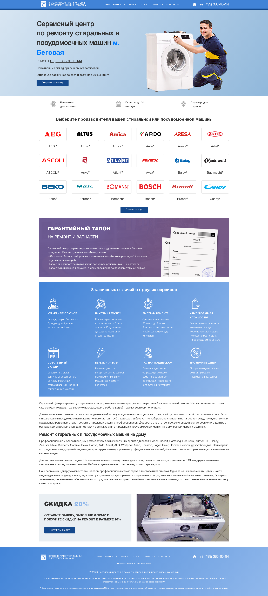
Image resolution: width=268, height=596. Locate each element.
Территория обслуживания (134, 564)
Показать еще (134, 210)
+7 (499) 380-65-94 (214, 4)
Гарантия (157, 5)
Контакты (172, 5)
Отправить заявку (52, 83)
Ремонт (133, 5)
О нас (145, 5)
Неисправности (115, 5)
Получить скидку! (60, 530)
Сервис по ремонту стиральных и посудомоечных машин (67, 4)
